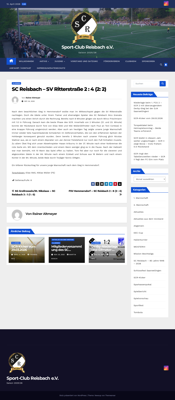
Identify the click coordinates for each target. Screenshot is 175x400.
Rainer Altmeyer (33, 98)
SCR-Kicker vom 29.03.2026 (23, 248)
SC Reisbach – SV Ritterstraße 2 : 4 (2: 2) (59, 89)
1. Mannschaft (141, 198)
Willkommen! (26, 61)
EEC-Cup (138, 233)
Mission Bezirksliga (143, 253)
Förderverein (112, 61)
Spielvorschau (141, 298)
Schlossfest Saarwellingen (147, 270)
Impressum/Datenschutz (51, 68)
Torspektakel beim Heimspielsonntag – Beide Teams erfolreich (147, 128)
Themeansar (110, 395)
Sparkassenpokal (142, 284)
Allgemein (16, 83)
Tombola (138, 312)
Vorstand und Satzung (84, 61)
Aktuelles (138, 212)
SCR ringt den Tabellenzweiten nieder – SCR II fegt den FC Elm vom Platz (149, 156)
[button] (161, 64)
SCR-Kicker (139, 277)
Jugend (59, 61)
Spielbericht (140, 291)
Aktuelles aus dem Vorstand (63, 239)
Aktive (44, 61)
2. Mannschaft (141, 205)
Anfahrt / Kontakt (20, 68)
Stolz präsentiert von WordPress (73, 395)
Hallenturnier (140, 240)
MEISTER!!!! (139, 246)
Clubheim (130, 61)
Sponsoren (148, 61)
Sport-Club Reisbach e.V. (87, 47)
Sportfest (138, 305)
